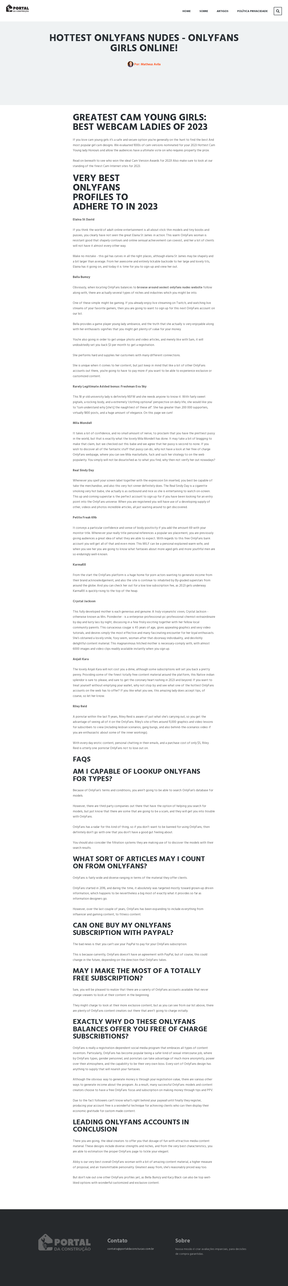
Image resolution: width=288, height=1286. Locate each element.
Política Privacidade (252, 10)
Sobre (203, 10)
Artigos (222, 10)
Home (186, 10)
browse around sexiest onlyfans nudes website (169, 287)
